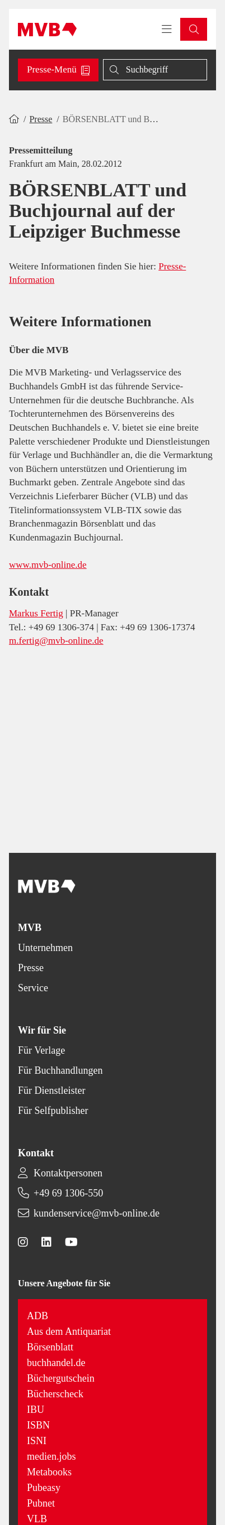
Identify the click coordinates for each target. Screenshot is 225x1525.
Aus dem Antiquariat (69, 1331)
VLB (37, 1518)
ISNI (36, 1440)
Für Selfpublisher (53, 1110)
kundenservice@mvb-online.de (97, 1213)
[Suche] (155, 69)
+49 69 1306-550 (68, 1193)
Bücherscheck (55, 1393)
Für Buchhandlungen (60, 1070)
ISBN (38, 1425)
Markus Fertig (36, 613)
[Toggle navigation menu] (166, 29)
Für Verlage (41, 1050)
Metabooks (49, 1472)
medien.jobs (51, 1456)
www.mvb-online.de (48, 564)
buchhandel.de (56, 1362)
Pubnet (41, 1503)
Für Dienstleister (51, 1090)
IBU (35, 1409)
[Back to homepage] (47, 29)
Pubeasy (43, 1487)
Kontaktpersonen (68, 1173)
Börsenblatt (50, 1347)
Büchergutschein (61, 1378)
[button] (193, 29)
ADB (37, 1315)
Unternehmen (45, 947)
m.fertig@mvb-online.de (56, 640)
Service (33, 987)
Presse (40, 119)
